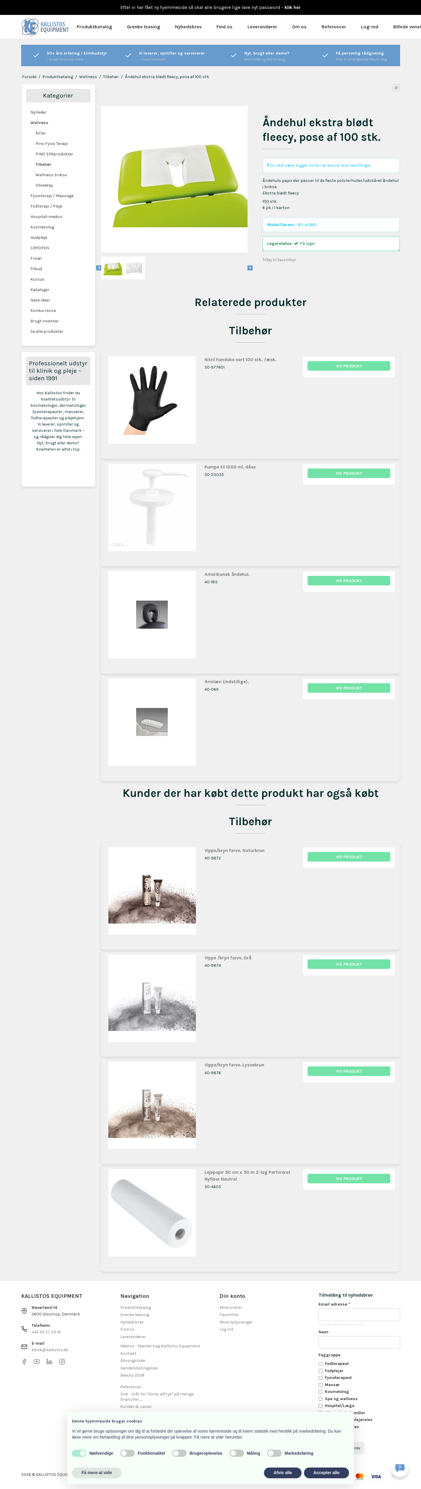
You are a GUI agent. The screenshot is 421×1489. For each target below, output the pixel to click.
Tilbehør (43, 164)
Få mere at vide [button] (97, 1472)
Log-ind (369, 27)
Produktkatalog (94, 27)
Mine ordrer (230, 1307)
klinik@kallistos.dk (50, 1349)
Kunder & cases (136, 1406)
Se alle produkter (46, 331)
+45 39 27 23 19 (46, 1332)
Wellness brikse (51, 174)
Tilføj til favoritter (279, 259)
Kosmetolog (42, 227)
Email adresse (334, 1304)
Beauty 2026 (132, 1375)
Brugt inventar (44, 321)
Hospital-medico (46, 216)
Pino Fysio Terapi (52, 143)
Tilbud (36, 268)
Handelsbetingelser (139, 1368)
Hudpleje (38, 237)
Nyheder (38, 112)
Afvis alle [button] (283, 1472)
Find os (224, 27)
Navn (323, 1332)
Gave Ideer (40, 300)
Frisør (36, 258)
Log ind (226, 1329)
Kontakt (128, 1353)
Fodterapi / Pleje (46, 206)
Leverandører (262, 27)
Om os (299, 27)
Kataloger (40, 289)
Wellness (39, 122)
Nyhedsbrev (188, 27)
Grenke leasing (143, 27)
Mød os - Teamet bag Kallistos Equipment (160, 1346)
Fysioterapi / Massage (51, 195)
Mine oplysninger (236, 1322)
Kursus (37, 279)
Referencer (334, 27)
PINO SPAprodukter (54, 154)
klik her (293, 7)
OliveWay (44, 185)
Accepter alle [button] (326, 1472)
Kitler (41, 133)
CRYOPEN (39, 248)
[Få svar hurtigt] (400, 1468)
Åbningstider (133, 1360)
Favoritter (229, 1314)
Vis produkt (349, 366)
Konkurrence (43, 310)
